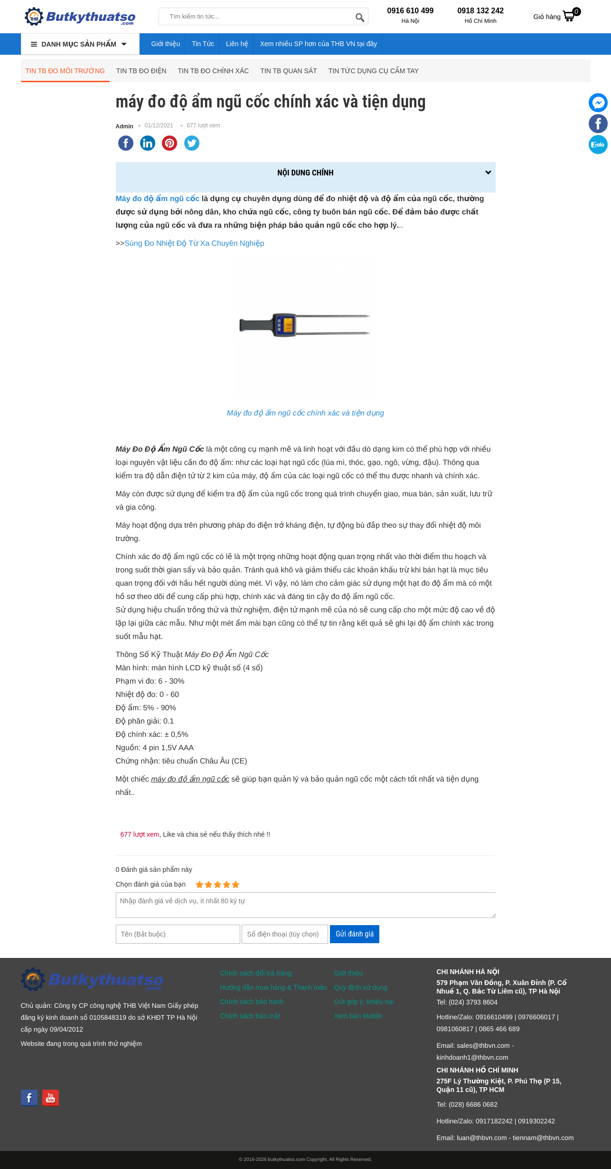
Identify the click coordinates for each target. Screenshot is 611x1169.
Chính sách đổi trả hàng (255, 973)
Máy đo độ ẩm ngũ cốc (158, 199)
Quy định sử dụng (361, 987)
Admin (124, 126)
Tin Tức (203, 44)
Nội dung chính (305, 172)
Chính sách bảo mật (250, 1016)
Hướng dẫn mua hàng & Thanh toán (273, 987)
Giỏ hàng (557, 15)
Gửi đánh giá (355, 933)
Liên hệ (237, 44)
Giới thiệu (165, 44)
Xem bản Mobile (358, 1016)
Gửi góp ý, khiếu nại (364, 1001)
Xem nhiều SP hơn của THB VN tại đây (318, 44)
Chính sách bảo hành (252, 1001)
